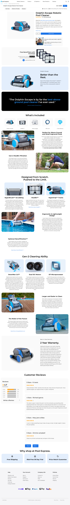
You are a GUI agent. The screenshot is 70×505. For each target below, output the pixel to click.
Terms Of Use (56, 500)
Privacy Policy (55, 475)
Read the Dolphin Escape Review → (34, 105)
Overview (8, 8)
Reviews (54, 1)
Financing (10, 482)
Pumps (30, 1)
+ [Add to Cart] (23, 60)
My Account (25, 478)
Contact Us (40, 475)
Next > (35, 446)
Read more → (39, 30)
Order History (25, 480)
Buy (65, 6)
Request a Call (11, 475)
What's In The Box (16, 8)
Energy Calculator (11, 483)
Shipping (55, 480)
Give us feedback (41, 480)
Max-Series (5, 3)
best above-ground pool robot (48, 20)
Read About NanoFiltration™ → (17, 250)
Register (24, 477)
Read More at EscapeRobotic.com (18, 331)
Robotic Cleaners (21, 1)
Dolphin (2, 3)
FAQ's (39, 478)
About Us (40, 477)
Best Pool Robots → (48, 45)
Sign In (24, 475)
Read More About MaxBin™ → (35, 207)
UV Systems (37, 1)
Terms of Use (55, 477)
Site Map (9, 480)
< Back (28, 446)
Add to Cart (51, 33)
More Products (46, 1)
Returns (54, 478)
